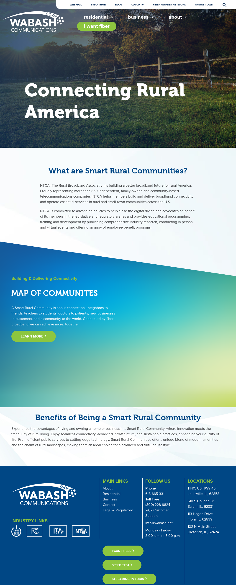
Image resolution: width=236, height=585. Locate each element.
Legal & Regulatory (118, 510)
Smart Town (204, 5)
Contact (109, 504)
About (108, 488)
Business (141, 17)
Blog (118, 5)
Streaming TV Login (129, 579)
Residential (112, 493)
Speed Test (122, 565)
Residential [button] (99, 17)
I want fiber (123, 551)
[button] (222, 4)
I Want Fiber (97, 26)
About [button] (178, 17)
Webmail (76, 5)
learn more (33, 336)
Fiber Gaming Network (169, 5)
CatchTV (137, 5)
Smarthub (98, 5)
